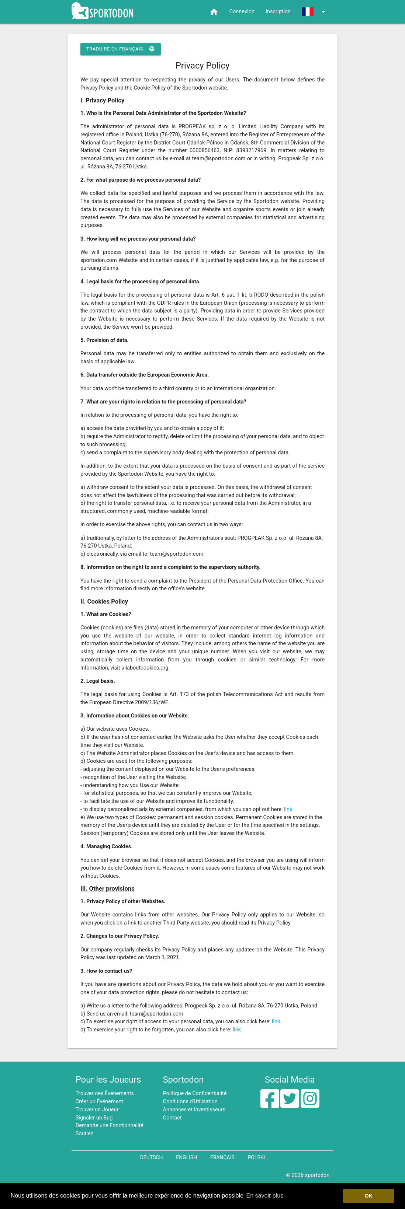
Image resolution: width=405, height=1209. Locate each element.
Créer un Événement (99, 1101)
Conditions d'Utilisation (190, 1101)
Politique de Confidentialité (195, 1093)
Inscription (278, 11)
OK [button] (368, 1196)
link (288, 809)
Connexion (242, 11)
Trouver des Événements (105, 1093)
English (186, 1157)
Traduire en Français (120, 49)
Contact (172, 1118)
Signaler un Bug (94, 1118)
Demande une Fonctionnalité (109, 1125)
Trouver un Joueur (97, 1110)
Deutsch (151, 1157)
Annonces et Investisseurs (194, 1110)
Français (222, 1157)
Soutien (85, 1134)
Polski (256, 1157)
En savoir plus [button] (265, 1195)
